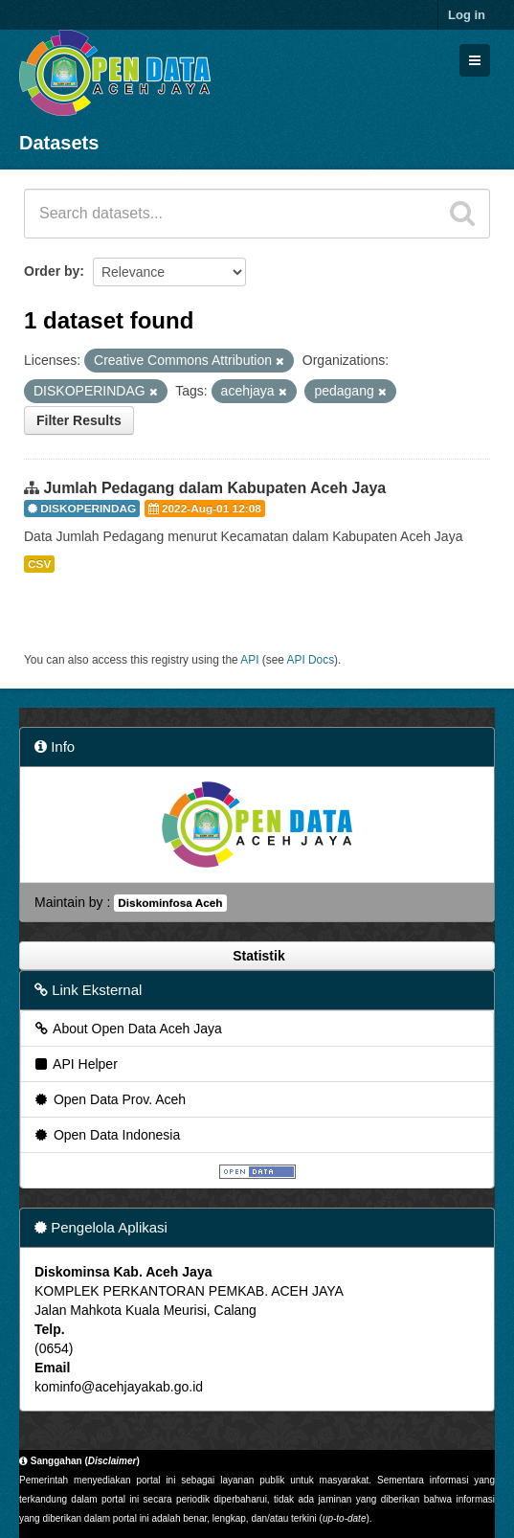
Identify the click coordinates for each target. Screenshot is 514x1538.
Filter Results (79, 420)
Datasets (59, 142)
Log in (466, 15)
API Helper (75, 1064)
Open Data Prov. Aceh (109, 1099)
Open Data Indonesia (106, 1134)
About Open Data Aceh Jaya (127, 1028)
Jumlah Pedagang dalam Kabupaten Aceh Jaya (214, 488)
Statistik (256, 955)
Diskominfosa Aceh (170, 903)
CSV (39, 564)
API (249, 660)
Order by (51, 271)
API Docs (311, 660)
